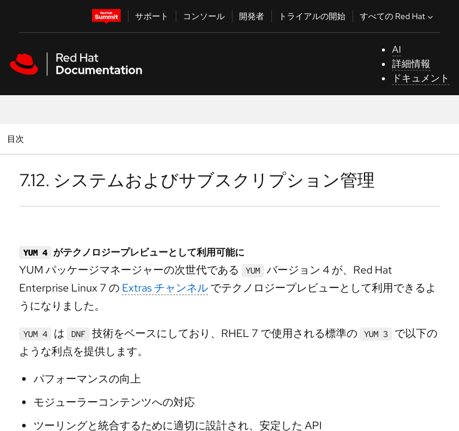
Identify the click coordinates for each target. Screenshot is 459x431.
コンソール (204, 16)
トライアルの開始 (312, 16)
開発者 (251, 16)
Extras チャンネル (165, 288)
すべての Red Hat (398, 16)
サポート (152, 16)
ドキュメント (420, 78)
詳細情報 (411, 63)
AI (396, 49)
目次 (17, 138)
